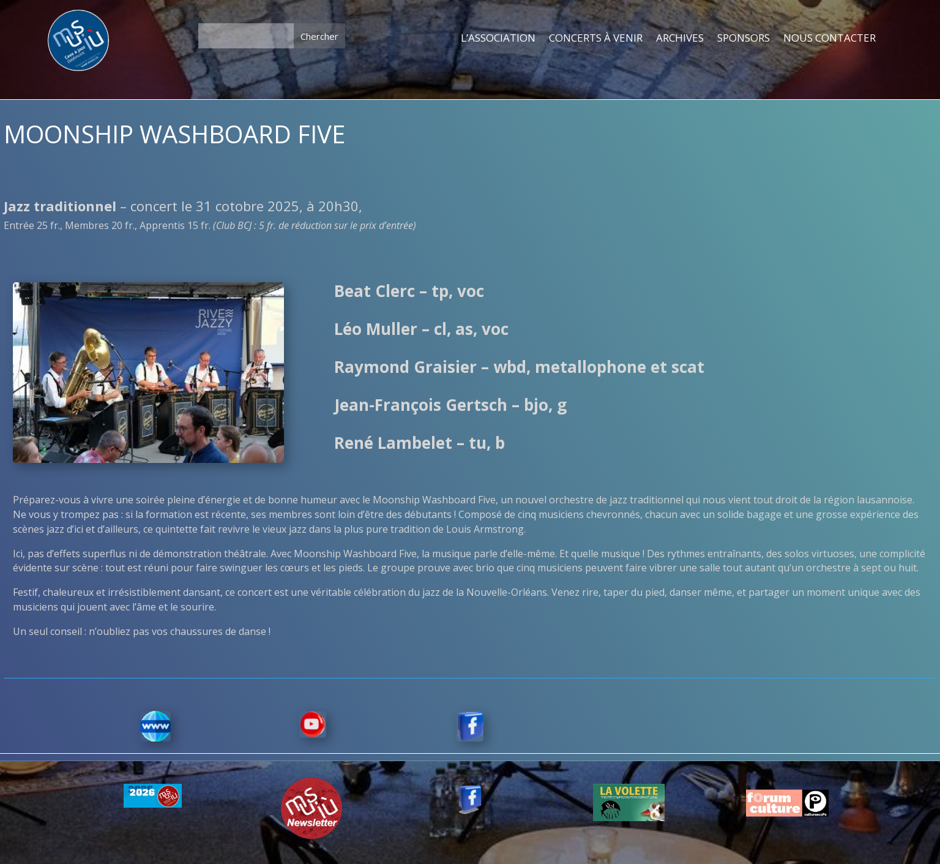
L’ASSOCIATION (498, 38)
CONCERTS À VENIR (596, 38)
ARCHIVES (680, 38)
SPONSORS (743, 38)
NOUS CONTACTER (829, 38)
